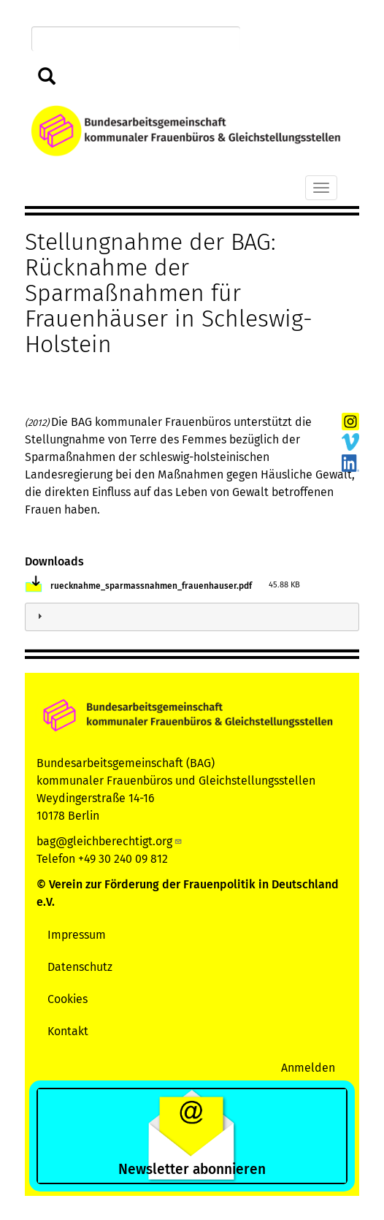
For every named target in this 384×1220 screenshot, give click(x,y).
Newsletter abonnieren (192, 1169)
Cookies (67, 999)
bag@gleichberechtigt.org (110, 841)
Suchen (47, 77)
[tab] (192, 617)
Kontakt (67, 1031)
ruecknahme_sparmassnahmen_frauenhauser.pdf (151, 586)
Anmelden (308, 1068)
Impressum (76, 935)
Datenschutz (79, 967)
